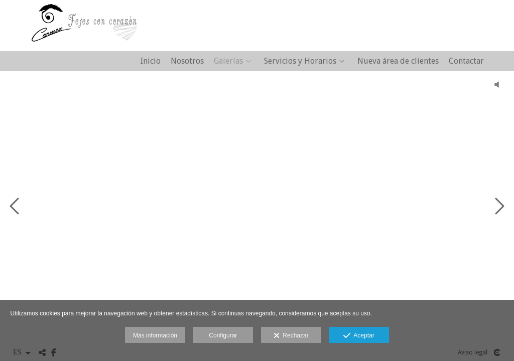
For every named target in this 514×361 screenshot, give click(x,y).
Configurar (223, 335)
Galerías (228, 61)
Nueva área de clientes (398, 61)
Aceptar (358, 336)
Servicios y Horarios (300, 61)
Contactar (466, 61)
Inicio (151, 61)
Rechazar (291, 336)
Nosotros (187, 61)
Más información (155, 335)
